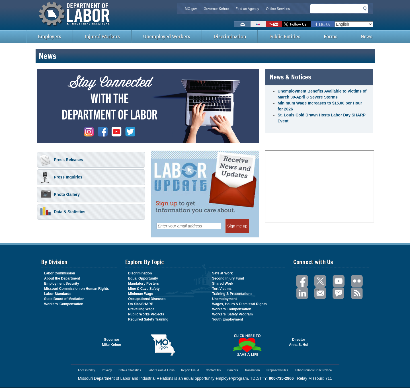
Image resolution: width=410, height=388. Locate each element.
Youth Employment (227, 319)
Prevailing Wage (141, 309)
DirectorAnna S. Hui (298, 342)
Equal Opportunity (143, 278)
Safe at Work (222, 273)
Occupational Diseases (146, 299)
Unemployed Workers (166, 36)
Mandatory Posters (143, 284)
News (366, 36)
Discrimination (230, 36)
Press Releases (61, 160)
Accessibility (86, 370)
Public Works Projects (146, 314)
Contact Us (213, 370)
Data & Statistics (62, 212)
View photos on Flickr (258, 24)
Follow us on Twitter (296, 24)
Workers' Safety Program (232, 314)
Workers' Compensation (63, 304)
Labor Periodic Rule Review (313, 370)
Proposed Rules (277, 370)
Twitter (320, 281)
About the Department (62, 278)
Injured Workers (102, 36)
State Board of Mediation (64, 299)
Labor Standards (57, 294)
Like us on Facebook (323, 24)
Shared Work (222, 284)
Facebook (302, 281)
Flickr (357, 281)
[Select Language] (354, 24)
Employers (49, 36)
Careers (232, 370)
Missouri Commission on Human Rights (76, 289)
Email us (242, 24)
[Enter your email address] (189, 226)
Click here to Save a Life (247, 345)
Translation (252, 370)
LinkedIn (302, 293)
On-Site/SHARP (140, 304)
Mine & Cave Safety (144, 289)
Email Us (316, 289)
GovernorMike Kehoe (111, 342)
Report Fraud (190, 370)
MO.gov (191, 9)
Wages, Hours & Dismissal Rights (239, 304)
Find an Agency (247, 9)
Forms (330, 36)
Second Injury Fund (228, 278)
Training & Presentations (232, 294)
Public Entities (284, 36)
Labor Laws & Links (161, 370)
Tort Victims (221, 289)
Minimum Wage (140, 294)
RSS (357, 293)
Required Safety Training (148, 319)
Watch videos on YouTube (274, 24)
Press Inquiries (61, 177)
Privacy (107, 370)
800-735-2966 (281, 378)
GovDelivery (339, 293)
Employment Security (61, 284)
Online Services (278, 9)
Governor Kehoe (216, 9)
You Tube (339, 281)
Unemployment (224, 299)
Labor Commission (59, 273)
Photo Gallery (60, 195)
